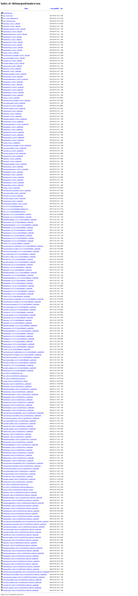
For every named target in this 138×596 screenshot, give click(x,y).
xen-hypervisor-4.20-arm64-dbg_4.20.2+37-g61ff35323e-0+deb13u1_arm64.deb (26, 521)
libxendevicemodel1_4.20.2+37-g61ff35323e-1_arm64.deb (19, 439)
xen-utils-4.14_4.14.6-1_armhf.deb (13, 105)
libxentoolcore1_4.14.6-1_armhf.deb (13, 92)
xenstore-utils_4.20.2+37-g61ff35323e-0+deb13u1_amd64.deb (21, 590)
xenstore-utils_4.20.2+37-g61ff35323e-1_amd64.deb (18, 431)
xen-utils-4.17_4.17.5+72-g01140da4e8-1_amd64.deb (18, 365)
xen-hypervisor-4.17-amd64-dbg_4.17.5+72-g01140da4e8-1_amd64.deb (23, 352)
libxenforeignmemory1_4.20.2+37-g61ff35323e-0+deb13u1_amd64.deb (23, 553)
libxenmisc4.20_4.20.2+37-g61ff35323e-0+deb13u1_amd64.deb (21, 561)
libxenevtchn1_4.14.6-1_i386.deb (12, 31)
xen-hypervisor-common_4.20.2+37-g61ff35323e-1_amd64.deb (21, 418)
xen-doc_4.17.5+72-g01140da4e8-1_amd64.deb (16, 349)
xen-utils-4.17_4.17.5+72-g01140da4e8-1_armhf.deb (18, 259)
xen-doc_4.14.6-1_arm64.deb (11, 188)
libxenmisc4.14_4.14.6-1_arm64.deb (13, 177)
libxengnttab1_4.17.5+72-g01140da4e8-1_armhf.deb (18, 227)
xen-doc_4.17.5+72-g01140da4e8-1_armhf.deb (16, 243)
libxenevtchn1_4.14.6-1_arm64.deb (13, 166)
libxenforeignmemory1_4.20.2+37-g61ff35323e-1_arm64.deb (20, 444)
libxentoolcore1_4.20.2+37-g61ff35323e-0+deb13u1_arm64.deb (21, 516)
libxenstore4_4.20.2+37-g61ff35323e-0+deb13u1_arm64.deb (20, 513)
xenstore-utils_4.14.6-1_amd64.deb (13, 156)
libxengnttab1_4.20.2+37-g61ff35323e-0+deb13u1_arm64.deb (20, 505)
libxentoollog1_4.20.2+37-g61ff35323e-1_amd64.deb (18, 410)
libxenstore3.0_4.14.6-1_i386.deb (12, 45)
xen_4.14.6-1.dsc (8, 15)
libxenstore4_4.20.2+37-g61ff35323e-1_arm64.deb (17, 455)
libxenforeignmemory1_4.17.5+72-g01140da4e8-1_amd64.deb (21, 331)
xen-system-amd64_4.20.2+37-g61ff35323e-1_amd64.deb (19, 421)
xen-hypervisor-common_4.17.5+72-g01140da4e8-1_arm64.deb (21, 304)
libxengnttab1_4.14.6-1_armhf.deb (13, 82)
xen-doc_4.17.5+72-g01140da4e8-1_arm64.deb (16, 296)
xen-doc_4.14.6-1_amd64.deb (11, 143)
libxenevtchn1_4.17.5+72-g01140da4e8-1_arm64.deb (18, 275)
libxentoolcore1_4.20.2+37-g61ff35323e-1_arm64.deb (18, 458)
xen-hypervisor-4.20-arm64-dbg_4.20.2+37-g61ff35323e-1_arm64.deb (23, 463)
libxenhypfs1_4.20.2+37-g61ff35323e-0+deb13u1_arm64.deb (20, 508)
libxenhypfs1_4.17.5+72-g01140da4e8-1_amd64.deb (18, 336)
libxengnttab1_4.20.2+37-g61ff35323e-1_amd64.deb (18, 397)
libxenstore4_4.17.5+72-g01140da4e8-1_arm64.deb (17, 288)
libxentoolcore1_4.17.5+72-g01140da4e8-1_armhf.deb (18, 238)
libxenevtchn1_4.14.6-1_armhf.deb (13, 76)
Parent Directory (7, 13)
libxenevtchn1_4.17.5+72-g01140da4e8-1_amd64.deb (18, 328)
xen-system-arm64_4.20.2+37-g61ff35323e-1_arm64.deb (19, 471)
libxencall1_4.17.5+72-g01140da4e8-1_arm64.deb (17, 270)
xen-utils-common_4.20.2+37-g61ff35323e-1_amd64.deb (19, 429)
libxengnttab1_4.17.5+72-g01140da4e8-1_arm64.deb (18, 280)
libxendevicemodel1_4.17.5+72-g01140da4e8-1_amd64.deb (20, 325)
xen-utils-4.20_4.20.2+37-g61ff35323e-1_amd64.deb (18, 426)
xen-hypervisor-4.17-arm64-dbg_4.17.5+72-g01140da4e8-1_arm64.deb (23, 299)
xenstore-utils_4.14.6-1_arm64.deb (13, 201)
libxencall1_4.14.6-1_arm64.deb (12, 161)
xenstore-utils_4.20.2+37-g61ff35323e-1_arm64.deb (18, 481)
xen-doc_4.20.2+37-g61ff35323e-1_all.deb (15, 381)
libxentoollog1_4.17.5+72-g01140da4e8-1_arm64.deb (18, 293)
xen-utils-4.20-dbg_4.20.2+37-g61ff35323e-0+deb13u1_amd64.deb (22, 582)
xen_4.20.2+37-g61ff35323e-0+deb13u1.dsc (15, 484)
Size (61, 8)
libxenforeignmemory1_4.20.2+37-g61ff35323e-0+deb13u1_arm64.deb (23, 503)
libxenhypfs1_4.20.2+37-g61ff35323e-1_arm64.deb (17, 450)
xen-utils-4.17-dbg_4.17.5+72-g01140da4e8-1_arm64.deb (19, 309)
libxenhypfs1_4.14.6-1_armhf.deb (12, 84)
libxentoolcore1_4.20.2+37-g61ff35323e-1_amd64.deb (18, 407)
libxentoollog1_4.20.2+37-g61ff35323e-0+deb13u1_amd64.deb (21, 569)
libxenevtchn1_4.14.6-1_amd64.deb (13, 121)
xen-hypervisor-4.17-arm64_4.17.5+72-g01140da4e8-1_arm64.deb (22, 301)
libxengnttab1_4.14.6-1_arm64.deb (13, 172)
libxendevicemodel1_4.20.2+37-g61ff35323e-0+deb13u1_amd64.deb (22, 548)
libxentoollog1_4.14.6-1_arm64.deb (13, 185)
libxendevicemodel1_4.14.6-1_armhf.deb (14, 74)
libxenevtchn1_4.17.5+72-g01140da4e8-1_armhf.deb (18, 222)
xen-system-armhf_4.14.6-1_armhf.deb (14, 103)
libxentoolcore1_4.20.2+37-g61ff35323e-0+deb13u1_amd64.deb (21, 566)
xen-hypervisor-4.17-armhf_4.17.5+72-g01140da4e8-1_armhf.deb (21, 248)
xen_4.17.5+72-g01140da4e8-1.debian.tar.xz (15, 209)
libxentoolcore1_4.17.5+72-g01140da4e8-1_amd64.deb (18, 344)
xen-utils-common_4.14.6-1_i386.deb (13, 63)
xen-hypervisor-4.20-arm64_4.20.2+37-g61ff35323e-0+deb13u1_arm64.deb (24, 524)
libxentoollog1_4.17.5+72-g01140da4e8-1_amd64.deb (18, 346)
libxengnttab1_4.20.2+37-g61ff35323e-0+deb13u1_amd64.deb (21, 556)
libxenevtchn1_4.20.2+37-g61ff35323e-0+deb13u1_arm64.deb (21, 500)
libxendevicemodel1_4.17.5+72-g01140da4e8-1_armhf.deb (20, 219)
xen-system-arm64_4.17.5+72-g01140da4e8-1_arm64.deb (19, 307)
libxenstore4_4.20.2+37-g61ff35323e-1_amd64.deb (17, 405)
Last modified (54, 8)
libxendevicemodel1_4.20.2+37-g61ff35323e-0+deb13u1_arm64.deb (22, 497)
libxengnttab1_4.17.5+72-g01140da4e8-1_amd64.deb (18, 333)
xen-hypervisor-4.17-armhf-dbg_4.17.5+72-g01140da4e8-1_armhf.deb (23, 246)
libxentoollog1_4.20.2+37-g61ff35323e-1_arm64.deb (18, 460)
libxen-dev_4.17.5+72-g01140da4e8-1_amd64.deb (17, 320)
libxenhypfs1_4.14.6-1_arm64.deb (13, 174)
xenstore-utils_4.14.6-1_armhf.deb (13, 111)
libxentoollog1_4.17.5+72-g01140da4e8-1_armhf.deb (18, 241)
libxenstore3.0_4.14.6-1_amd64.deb (13, 135)
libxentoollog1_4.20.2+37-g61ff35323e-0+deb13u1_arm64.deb (21, 519)
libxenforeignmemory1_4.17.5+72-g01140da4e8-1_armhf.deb (20, 225)
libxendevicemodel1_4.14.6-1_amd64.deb (15, 119)
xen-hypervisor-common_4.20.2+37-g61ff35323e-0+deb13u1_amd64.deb (24, 577)
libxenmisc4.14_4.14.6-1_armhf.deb (13, 87)
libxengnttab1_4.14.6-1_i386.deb (12, 37)
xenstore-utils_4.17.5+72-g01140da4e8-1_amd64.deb (18, 370)
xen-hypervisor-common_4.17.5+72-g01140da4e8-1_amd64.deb (21, 357)
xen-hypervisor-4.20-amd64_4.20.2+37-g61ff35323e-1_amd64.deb (22, 415)
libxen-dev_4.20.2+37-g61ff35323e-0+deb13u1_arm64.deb (20, 492)
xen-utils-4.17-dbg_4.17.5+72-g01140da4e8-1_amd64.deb (19, 362)
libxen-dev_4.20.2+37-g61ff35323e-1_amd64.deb (17, 384)
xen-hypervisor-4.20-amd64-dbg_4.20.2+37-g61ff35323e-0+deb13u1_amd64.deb (26, 572)
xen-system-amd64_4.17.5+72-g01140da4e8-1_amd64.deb (19, 360)
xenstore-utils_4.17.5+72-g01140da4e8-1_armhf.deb (18, 264)
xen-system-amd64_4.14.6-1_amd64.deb (14, 148)
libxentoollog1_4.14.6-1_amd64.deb (13, 140)
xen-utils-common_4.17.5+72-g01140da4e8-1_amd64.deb (19, 368)
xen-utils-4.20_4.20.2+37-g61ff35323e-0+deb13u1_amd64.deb (21, 585)
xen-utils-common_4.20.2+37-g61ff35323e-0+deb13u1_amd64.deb (22, 587)
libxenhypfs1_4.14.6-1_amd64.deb (13, 129)
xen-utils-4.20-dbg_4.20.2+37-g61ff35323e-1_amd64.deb (19, 423)
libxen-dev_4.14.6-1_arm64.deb (12, 158)
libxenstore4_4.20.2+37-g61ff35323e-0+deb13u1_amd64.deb (20, 564)
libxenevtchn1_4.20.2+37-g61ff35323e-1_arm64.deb (18, 442)
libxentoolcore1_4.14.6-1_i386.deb (13, 47)
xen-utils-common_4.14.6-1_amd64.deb (14, 153)
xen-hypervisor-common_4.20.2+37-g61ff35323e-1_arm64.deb (21, 468)
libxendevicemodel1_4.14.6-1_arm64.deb (15, 164)
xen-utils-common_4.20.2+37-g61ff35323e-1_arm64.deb (19, 479)
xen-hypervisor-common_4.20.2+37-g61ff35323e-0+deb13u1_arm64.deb (24, 527)
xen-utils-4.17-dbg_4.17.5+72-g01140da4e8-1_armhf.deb (19, 256)
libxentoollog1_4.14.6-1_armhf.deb (13, 95)
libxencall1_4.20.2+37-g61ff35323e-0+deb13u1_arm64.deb (20, 495)
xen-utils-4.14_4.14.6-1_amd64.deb (13, 150)
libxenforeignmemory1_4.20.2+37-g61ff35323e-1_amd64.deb (20, 394)
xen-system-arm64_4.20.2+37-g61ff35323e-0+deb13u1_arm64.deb (22, 529)
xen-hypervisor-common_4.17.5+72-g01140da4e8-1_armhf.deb (21, 251)
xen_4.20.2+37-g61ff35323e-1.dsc (13, 373)
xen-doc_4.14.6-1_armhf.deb (11, 98)
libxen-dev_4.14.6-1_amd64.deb (12, 113)
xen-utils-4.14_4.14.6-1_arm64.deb (13, 195)
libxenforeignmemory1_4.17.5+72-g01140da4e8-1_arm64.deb (20, 278)
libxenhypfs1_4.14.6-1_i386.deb (12, 39)
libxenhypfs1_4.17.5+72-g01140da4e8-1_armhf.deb (17, 230)
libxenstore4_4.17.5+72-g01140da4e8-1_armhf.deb (17, 235)
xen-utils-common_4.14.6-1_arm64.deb (14, 198)
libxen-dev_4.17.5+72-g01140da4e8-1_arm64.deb (17, 267)
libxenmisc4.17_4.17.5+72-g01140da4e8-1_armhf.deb (18, 233)
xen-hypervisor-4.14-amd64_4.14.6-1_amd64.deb (17, 145)
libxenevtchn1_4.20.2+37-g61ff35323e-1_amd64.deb (18, 391)
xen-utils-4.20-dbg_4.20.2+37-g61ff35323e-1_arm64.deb (19, 474)
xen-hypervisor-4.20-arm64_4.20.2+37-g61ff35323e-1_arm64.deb (21, 466)
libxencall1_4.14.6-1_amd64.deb (12, 116)
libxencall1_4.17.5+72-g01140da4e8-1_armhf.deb (17, 217)
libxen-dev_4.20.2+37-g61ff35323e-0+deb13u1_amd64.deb (20, 542)
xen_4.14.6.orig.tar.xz (9, 21)
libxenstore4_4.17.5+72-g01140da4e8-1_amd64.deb (18, 341)
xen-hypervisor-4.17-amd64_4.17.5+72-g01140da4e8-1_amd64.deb (22, 354)
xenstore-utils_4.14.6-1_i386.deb (12, 66)
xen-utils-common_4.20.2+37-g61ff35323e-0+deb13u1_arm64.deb (22, 537)
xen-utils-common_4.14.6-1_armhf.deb (14, 108)
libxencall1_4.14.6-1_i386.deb (11, 26)
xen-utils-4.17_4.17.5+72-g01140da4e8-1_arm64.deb (18, 312)
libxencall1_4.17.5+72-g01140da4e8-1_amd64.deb (17, 323)
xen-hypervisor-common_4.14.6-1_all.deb (15, 203)
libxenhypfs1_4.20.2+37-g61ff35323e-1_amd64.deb (18, 399)
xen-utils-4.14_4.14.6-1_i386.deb (12, 60)
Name (26, 8)
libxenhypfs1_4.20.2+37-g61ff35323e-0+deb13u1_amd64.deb (20, 558)
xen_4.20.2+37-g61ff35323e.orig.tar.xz (14, 378)
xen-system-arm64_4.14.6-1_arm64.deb (14, 193)
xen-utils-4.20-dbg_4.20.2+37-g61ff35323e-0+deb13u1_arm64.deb (22, 532)
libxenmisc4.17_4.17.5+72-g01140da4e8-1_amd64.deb (18, 338)
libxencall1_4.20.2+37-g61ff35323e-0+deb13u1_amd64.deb (20, 545)
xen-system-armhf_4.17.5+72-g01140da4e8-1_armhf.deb (19, 254)
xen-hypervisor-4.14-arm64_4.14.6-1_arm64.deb (17, 190)
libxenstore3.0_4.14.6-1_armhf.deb (13, 90)
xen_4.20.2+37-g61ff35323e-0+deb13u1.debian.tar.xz (18, 487)
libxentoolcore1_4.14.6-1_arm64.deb (13, 182)
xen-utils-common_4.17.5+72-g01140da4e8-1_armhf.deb (19, 262)
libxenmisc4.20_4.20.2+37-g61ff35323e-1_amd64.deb (18, 402)
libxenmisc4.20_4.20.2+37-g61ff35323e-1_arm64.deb (18, 452)
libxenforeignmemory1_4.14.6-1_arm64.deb (15, 169)
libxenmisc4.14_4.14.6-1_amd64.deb (13, 132)
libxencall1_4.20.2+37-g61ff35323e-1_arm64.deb (17, 436)
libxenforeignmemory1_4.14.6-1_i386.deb (15, 34)
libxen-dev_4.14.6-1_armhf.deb (12, 68)
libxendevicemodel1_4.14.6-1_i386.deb (14, 29)
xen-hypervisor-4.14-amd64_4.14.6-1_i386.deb (16, 55)
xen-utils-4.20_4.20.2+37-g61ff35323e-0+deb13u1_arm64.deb (21, 534)
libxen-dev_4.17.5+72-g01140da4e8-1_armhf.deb (17, 214)
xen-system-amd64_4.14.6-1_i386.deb (14, 58)
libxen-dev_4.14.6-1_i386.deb (11, 23)
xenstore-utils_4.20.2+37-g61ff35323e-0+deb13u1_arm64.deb (20, 540)
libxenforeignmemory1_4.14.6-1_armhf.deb (15, 79)
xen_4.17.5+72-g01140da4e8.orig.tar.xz (14, 211)
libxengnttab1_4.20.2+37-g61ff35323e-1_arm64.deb (18, 447)
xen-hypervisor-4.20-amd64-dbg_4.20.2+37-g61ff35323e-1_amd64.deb (23, 413)
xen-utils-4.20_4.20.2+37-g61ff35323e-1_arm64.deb (18, 476)
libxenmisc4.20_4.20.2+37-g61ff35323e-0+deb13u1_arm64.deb (21, 511)
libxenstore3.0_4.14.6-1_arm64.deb (13, 180)
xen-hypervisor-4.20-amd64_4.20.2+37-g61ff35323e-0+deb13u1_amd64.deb (25, 574)
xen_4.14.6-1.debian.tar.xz (10, 18)
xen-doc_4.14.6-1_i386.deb (11, 52)
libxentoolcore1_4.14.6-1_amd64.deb (13, 137)
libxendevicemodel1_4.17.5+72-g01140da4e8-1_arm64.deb (20, 272)
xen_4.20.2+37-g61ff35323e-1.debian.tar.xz (15, 376)
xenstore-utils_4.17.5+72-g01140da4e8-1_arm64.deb (18, 317)
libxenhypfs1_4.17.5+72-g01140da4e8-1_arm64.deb (18, 283)
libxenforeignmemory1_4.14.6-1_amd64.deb (15, 124)
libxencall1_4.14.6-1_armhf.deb (12, 71)
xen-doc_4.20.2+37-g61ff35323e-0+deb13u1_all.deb (18, 489)
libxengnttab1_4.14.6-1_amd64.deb (13, 127)
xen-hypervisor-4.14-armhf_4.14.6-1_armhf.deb (16, 100)
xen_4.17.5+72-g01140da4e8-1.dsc (13, 206)
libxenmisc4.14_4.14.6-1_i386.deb (13, 42)
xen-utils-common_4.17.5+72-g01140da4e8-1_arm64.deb (19, 315)
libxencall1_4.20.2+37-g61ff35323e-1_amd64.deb (17, 386)
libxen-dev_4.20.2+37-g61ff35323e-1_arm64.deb (17, 434)
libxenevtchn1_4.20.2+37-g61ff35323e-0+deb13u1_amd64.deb (21, 550)
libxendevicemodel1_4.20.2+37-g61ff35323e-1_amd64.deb (20, 389)
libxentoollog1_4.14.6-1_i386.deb (12, 50)
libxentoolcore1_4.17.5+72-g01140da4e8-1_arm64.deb (18, 291)
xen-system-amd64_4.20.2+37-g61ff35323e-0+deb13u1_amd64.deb (22, 579)
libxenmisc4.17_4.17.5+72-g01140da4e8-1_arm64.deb (18, 286)
